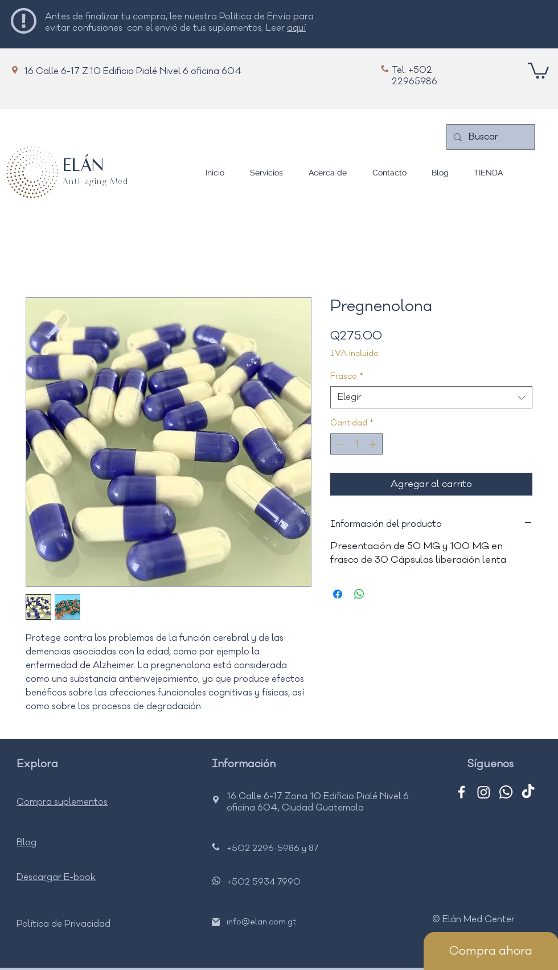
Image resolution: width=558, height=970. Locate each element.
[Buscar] (489, 137)
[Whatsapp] (506, 792)
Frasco (346, 376)
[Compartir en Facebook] (337, 594)
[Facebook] (461, 792)
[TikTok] (528, 792)
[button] (538, 70)
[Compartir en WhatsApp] (359, 594)
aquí (296, 28)
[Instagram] (483, 792)
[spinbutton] (356, 444)
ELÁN (83, 166)
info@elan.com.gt (261, 921)
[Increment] (374, 444)
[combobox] (431, 397)
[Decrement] (339, 444)
